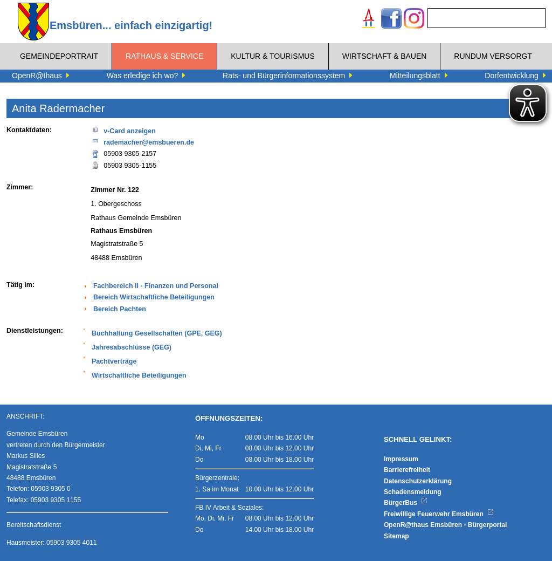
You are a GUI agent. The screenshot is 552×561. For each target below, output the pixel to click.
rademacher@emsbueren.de (142, 141)
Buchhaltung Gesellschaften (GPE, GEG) (157, 333)
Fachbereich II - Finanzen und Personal (155, 286)
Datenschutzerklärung (418, 481)
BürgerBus (405, 503)
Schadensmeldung (412, 492)
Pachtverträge (114, 361)
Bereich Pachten (119, 309)
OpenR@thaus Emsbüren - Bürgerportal (445, 525)
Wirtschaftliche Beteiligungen (139, 375)
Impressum (401, 459)
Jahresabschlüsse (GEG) (131, 347)
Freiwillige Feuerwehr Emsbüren (439, 514)
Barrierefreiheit (407, 470)
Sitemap (396, 536)
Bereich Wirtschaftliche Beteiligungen (154, 297)
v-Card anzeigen (123, 130)
